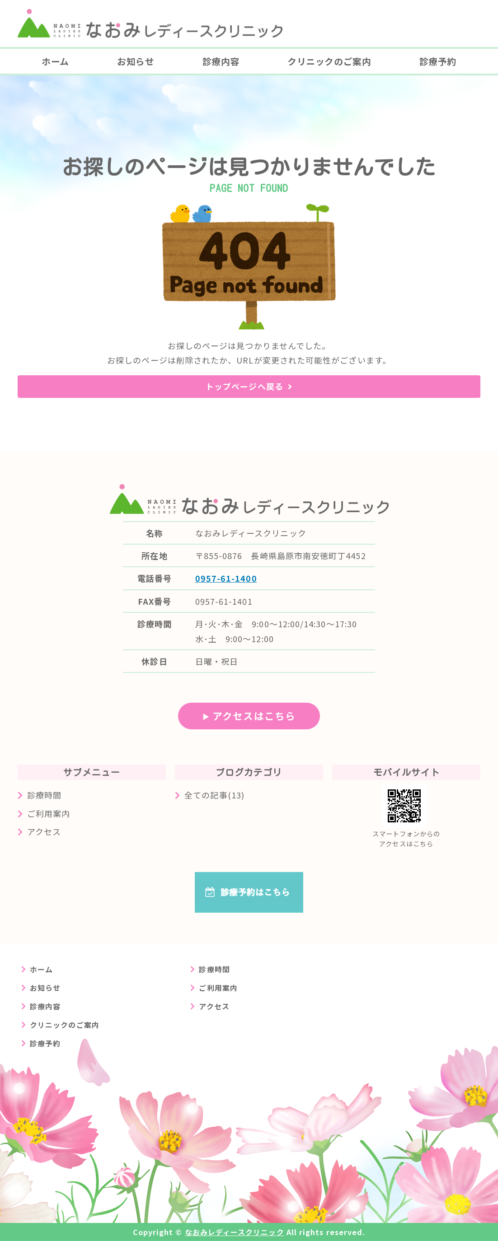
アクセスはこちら (254, 716)
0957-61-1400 (226, 578)
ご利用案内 (48, 813)
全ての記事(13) (214, 795)
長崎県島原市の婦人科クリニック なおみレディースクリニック (150, 23)
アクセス (44, 831)
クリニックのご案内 (329, 61)
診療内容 (221, 61)
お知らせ (135, 61)
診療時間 (44, 795)
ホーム (55, 61)
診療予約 (437, 61)
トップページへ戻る (244, 386)
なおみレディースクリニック (234, 1232)
